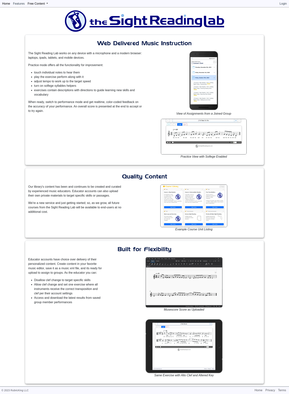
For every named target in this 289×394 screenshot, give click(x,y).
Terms (282, 390)
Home (258, 390)
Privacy (270, 390)
